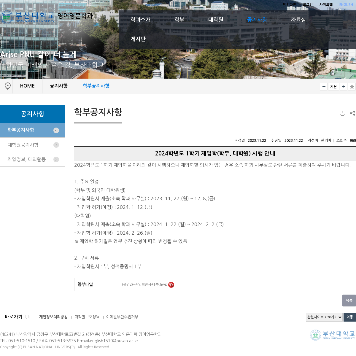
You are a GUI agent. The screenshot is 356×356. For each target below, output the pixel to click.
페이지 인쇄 (343, 113)
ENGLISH (346, 5)
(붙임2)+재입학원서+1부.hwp (145, 284)
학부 (179, 20)
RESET (333, 86)
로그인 (308, 5)
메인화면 (289, 5)
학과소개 (141, 20)
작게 (324, 86)
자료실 (298, 20)
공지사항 (257, 20)
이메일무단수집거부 (122, 317)
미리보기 (171, 285)
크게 (343, 86)
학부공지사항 (20, 130)
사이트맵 (326, 5)
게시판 (138, 39)
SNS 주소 (352, 113)
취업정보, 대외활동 (26, 159)
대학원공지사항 (23, 144)
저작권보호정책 (86, 317)
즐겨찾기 (352, 86)
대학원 (215, 20)
